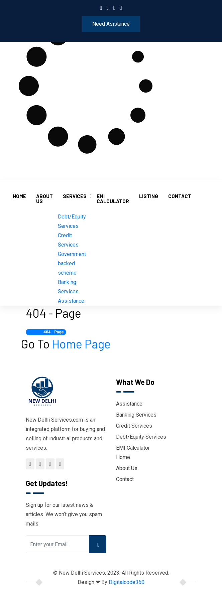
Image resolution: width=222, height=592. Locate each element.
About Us (44, 198)
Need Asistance (111, 24)
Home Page (81, 343)
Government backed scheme (72, 263)
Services (75, 196)
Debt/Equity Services (141, 437)
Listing (148, 196)
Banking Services (136, 415)
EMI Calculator (113, 198)
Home (19, 196)
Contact (179, 196)
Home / (35, 332)
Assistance (71, 301)
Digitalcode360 (126, 582)
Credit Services (134, 426)
